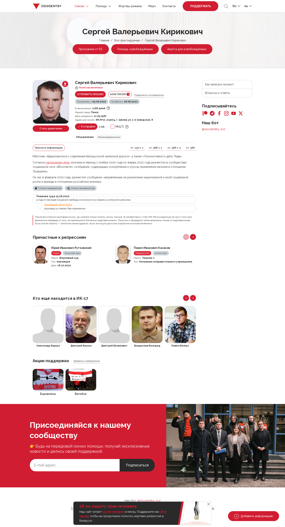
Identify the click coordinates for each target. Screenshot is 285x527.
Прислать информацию (49, 147)
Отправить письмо (90, 94)
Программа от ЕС (91, 49)
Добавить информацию (253, 516)
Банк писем (120, 94)
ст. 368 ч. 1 (155, 147)
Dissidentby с (91, 101)
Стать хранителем (51, 128)
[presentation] (186, 237)
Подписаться (137, 465)
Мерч (152, 6)
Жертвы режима (130, 6)
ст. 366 (190, 147)
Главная (104, 40)
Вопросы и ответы (217, 93)
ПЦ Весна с (124, 101)
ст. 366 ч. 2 (174, 147)
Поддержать (200, 6)
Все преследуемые (127, 40)
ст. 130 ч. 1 (137, 147)
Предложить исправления (149, 95)
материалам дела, (58, 162)
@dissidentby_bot (213, 129)
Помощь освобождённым (135, 49)
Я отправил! (86, 126)
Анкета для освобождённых (186, 49)
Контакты (169, 6)
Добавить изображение (87, 361)
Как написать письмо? (219, 84)
